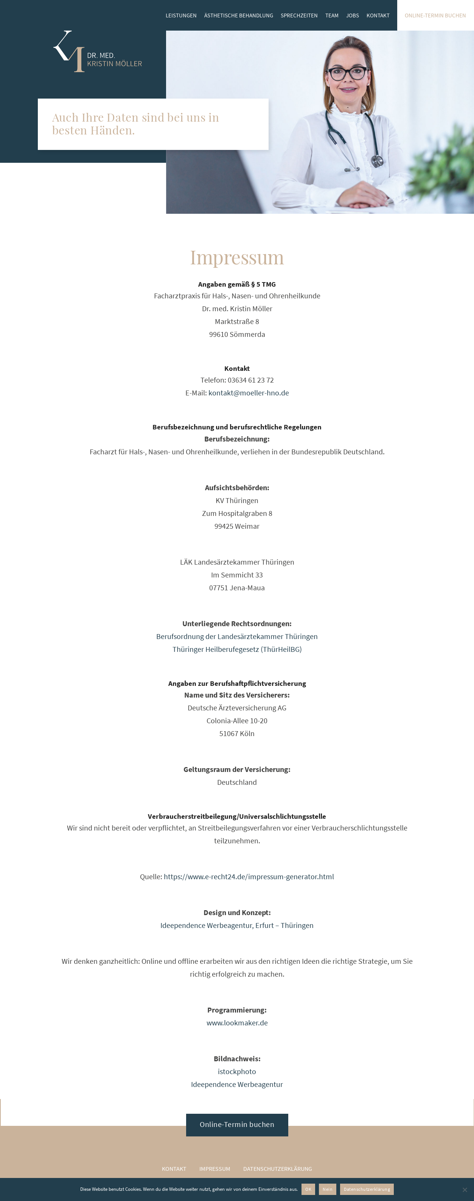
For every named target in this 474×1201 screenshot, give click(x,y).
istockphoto (237, 1071)
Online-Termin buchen (435, 15)
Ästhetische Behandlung (238, 15)
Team (332, 15)
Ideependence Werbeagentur (237, 1084)
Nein (328, 1189)
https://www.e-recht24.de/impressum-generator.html (249, 876)
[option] (320, 122)
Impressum (214, 1168)
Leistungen (181, 15)
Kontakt (378, 15)
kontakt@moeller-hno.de (248, 392)
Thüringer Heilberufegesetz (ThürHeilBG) (237, 649)
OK (308, 1189)
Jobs (352, 15)
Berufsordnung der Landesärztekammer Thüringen (237, 636)
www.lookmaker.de (237, 1022)
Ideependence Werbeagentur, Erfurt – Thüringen (237, 925)
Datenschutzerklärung (277, 1168)
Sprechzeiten (299, 15)
